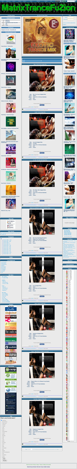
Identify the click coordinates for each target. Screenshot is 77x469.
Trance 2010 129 (7, 245)
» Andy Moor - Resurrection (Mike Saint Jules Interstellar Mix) (69, 247)
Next (58, 449)
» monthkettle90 (3, 264)
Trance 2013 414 (7, 249)
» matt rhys (3, 271)
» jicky (2, 272)
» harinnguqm (3, 268)
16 (43, 449)
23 (51, 449)
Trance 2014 (49, 64)
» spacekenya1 (3, 266)
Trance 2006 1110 (7, 240)
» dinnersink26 (3, 263)
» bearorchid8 (3, 267)
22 (50, 449)
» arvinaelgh (3, 270)
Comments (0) (41, 109)
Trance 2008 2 (6, 242)
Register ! (65, 24)
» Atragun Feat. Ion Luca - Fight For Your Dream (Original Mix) (69, 253)
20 (48, 449)
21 (49, 449)
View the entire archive (68, 236)
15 (42, 449)
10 (36, 449)
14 (41, 449)
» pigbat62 (2, 265)
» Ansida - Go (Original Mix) (68, 249)
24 (52, 449)
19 (47, 449)
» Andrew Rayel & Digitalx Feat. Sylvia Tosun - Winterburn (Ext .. (68, 245)
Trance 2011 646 (7, 246)
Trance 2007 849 (7, 241)
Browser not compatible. (11, 117)
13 (40, 449)
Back (26, 449)
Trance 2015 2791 (7, 252)
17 (44, 449)
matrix (4, 277)
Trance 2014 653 (7, 251)
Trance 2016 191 (7, 253)
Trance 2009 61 (6, 244)
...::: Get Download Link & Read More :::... (30, 109)
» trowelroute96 (3, 262)
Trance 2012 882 (7, 248)
